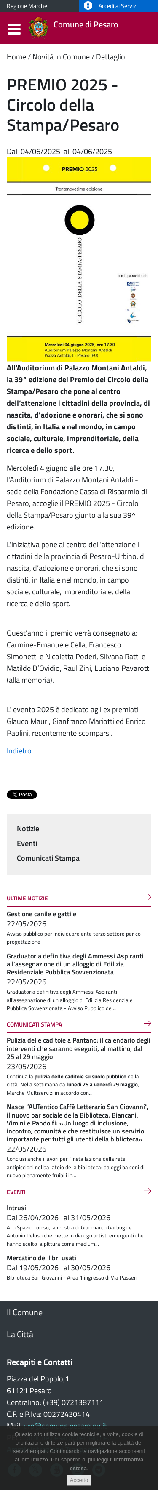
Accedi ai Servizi (110, 6)
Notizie (28, 828)
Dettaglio (110, 56)
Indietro (19, 750)
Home (16, 56)
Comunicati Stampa (48, 858)
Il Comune (25, 1312)
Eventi (27, 843)
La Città (20, 1334)
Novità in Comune (61, 56)
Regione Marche (27, 6)
